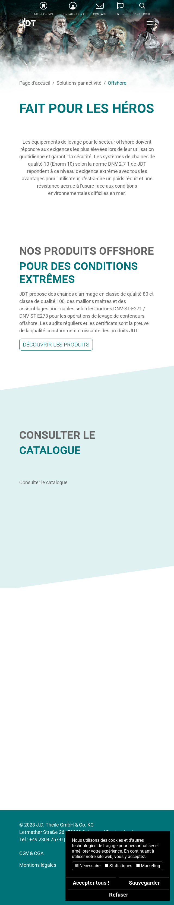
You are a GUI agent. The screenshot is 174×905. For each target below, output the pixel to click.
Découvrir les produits (56, 344)
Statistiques (118, 865)
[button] (120, 11)
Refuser (118, 894)
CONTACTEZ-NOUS (87, 789)
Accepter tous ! (91, 882)
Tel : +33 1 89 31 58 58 (87, 773)
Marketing (148, 865)
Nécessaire (87, 865)
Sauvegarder (144, 882)
